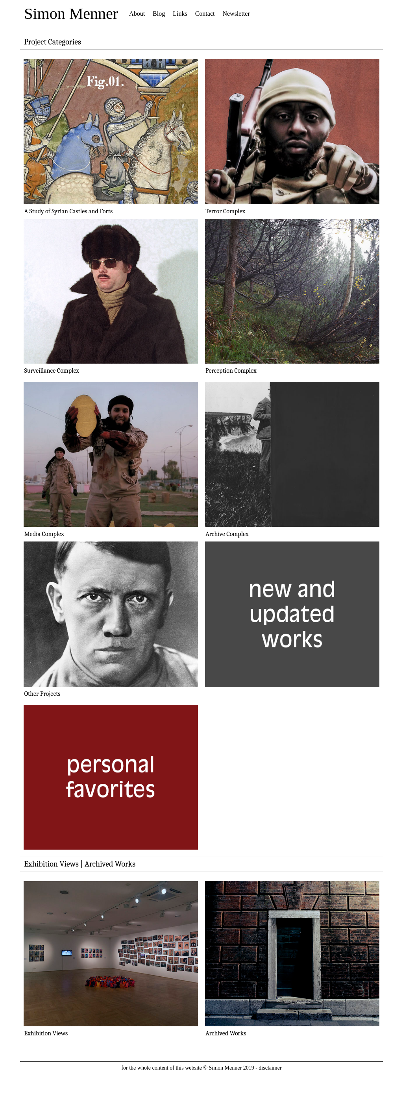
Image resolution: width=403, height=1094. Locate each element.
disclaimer (270, 1068)
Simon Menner (71, 13)
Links (180, 13)
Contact (205, 13)
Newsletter (236, 13)
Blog (159, 13)
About (137, 13)
